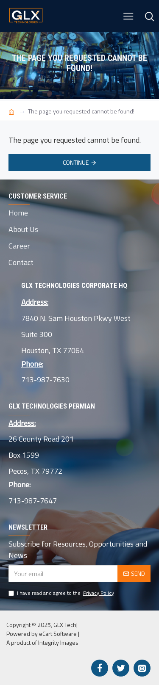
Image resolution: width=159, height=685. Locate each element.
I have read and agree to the (61, 593)
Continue (76, 162)
